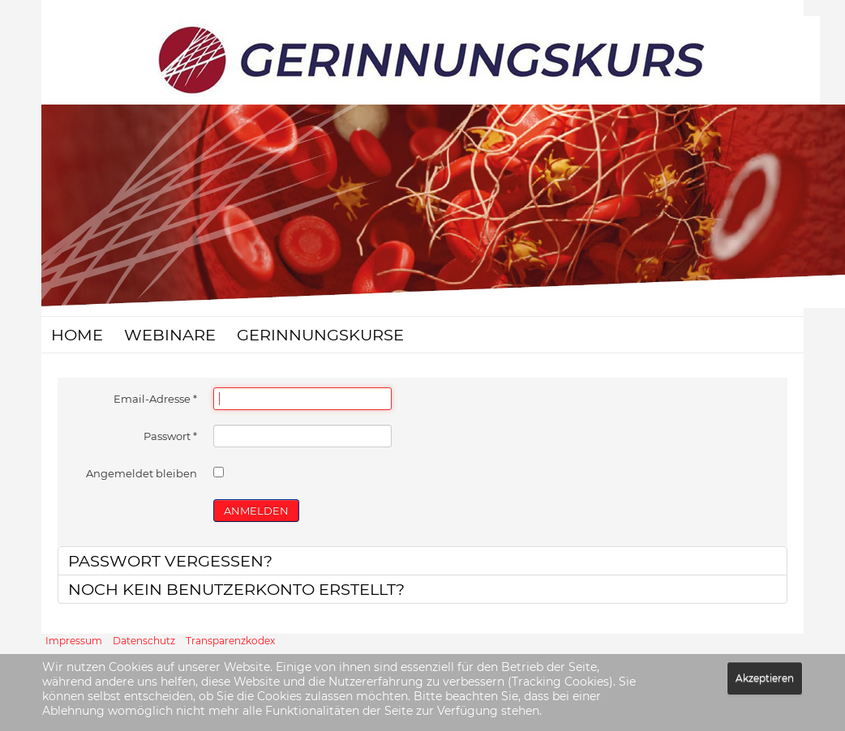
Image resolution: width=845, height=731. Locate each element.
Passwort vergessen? (170, 561)
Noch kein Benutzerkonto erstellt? (236, 589)
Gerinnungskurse (320, 334)
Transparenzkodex (230, 641)
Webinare (170, 334)
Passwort (170, 436)
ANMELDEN (256, 510)
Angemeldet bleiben (141, 473)
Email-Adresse (155, 398)
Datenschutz (144, 641)
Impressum (73, 641)
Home (77, 334)
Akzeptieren (765, 678)
